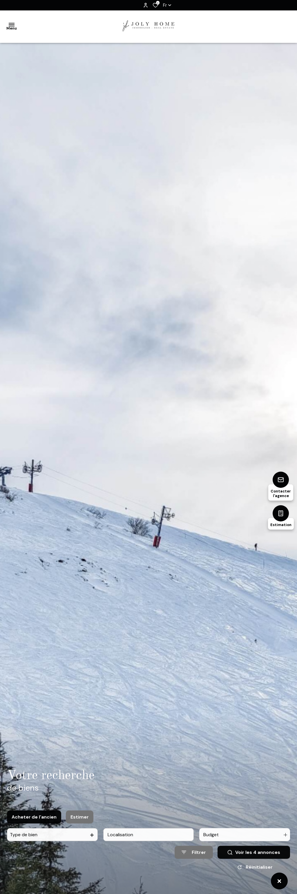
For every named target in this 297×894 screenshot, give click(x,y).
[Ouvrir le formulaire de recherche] (194, 859)
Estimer (79, 824)
